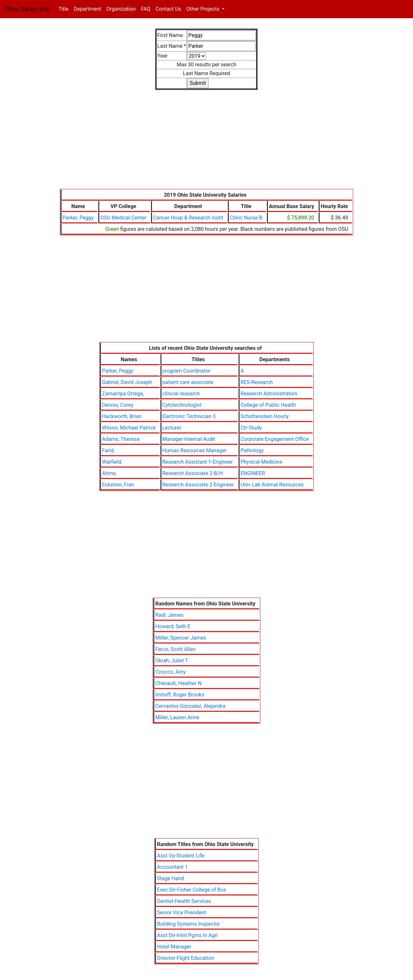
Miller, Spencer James (180, 638)
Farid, (108, 450)
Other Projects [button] (203, 9)
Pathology (252, 450)
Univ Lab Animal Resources (272, 485)
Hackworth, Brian (122, 416)
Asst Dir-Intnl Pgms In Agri (187, 935)
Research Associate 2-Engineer (198, 485)
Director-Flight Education (185, 958)
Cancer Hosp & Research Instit (188, 218)
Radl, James (169, 615)
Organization (121, 9)
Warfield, (112, 462)
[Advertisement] (206, 143)
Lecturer (172, 428)
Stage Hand (170, 878)
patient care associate (187, 382)
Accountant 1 (172, 867)
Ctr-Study (251, 428)
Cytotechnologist (181, 405)
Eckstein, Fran (118, 485)
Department (87, 9)
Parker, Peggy (78, 218)
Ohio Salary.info (27, 9)
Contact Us (168, 9)
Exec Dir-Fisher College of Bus (191, 890)
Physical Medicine (261, 462)
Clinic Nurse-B (246, 218)
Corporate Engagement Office (275, 439)
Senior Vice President (181, 912)
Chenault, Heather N (178, 683)
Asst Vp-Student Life (180, 856)
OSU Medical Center (123, 218)
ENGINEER (253, 473)
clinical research (181, 394)
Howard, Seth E (172, 626)
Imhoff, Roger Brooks (179, 695)
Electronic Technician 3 (189, 416)
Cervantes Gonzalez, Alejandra (190, 706)
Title (64, 8)
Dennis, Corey (117, 405)
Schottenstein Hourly (265, 416)
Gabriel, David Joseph (127, 382)
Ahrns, (109, 473)
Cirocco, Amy (170, 672)
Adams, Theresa (120, 439)
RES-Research (257, 382)
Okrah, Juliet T (171, 660)
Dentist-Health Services (184, 901)
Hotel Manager (174, 947)
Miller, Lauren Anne (177, 717)
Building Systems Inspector (188, 924)
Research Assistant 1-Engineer (197, 462)
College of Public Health (268, 405)
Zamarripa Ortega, (123, 394)
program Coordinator (186, 371)
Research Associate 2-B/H (192, 473)
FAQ (145, 9)
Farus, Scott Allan (175, 649)
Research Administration (269, 394)
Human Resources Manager (194, 450)
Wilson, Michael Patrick (129, 428)
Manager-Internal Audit (188, 439)
